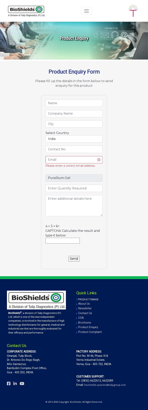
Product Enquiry (88, 327)
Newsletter (85, 308)
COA (81, 317)
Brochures (84, 322)
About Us (84, 303)
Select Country (57, 133)
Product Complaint (90, 332)
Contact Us (85, 313)
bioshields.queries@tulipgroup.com (105, 385)
